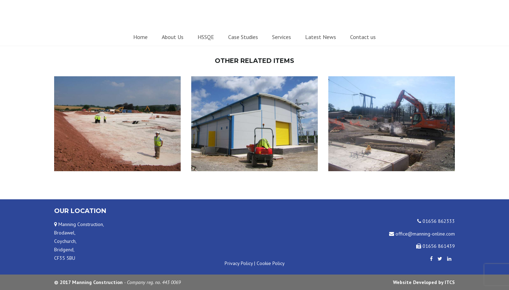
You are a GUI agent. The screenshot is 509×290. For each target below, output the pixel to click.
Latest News (320, 36)
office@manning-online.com (422, 234)
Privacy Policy (239, 263)
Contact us (363, 36)
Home (140, 36)
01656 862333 (436, 221)
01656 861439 (435, 246)
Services (281, 36)
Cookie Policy (271, 263)
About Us (172, 36)
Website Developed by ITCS (424, 282)
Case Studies (243, 36)
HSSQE (206, 36)
